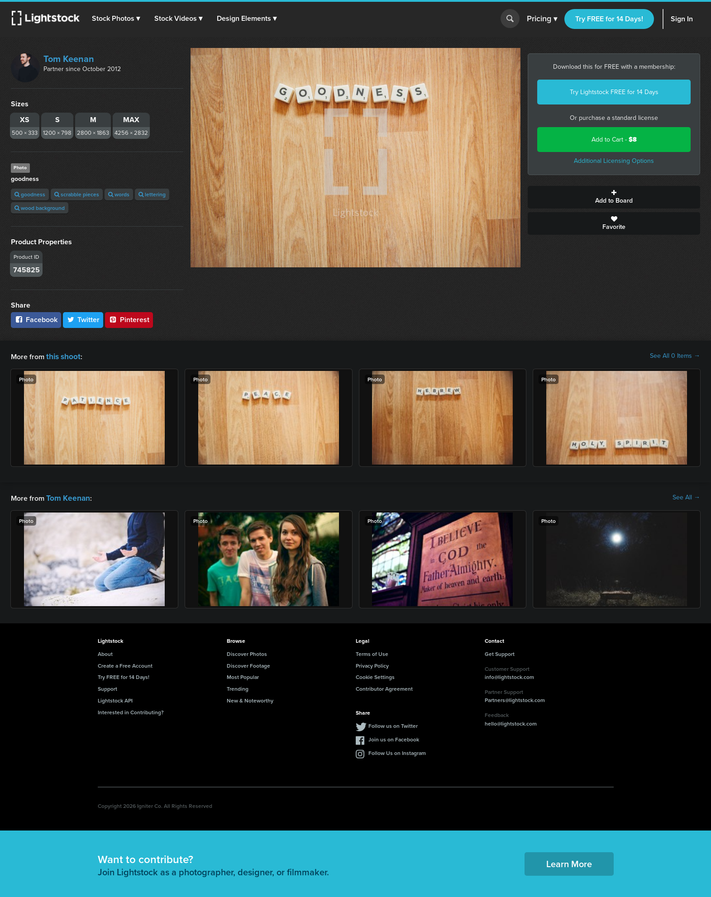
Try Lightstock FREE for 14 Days (614, 92)
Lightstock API (115, 698)
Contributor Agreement (384, 687)
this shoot (62, 356)
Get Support (500, 652)
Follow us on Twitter (393, 724)
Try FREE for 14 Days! (609, 19)
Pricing (542, 19)
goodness (29, 194)
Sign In (682, 19)
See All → (686, 496)
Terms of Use (372, 652)
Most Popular (243, 675)
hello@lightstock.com (511, 722)
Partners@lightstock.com (515, 698)
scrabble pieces (76, 194)
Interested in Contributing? (131, 710)
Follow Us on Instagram (397, 751)
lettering (152, 194)
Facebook (35, 319)
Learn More (569, 862)
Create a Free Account (125, 664)
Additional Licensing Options (614, 161)
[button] (117, 18)
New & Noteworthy (250, 698)
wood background (39, 208)
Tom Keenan (68, 59)
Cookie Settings (375, 675)
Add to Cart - (614, 139)
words (118, 194)
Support (107, 687)
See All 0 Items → (675, 356)
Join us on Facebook (393, 737)
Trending (237, 687)
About (105, 652)
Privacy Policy (372, 664)
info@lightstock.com (509, 675)
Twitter (83, 319)
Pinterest (129, 319)
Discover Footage (248, 664)
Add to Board (614, 197)
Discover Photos (247, 652)
